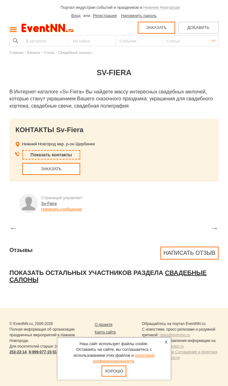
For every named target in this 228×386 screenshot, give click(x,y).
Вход (76, 15)
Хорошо (114, 371)
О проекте (104, 324)
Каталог (34, 52)
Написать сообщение (61, 209)
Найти (14, 40)
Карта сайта (105, 332)
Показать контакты (51, 154)
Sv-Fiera (49, 203)
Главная (16, 52)
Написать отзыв (189, 253)
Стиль (49, 52)
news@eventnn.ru (174, 335)
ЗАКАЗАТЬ (156, 27)
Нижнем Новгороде (161, 7)
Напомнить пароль (139, 15)
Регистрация (105, 15)
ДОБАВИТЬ (198, 27)
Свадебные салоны (75, 52)
